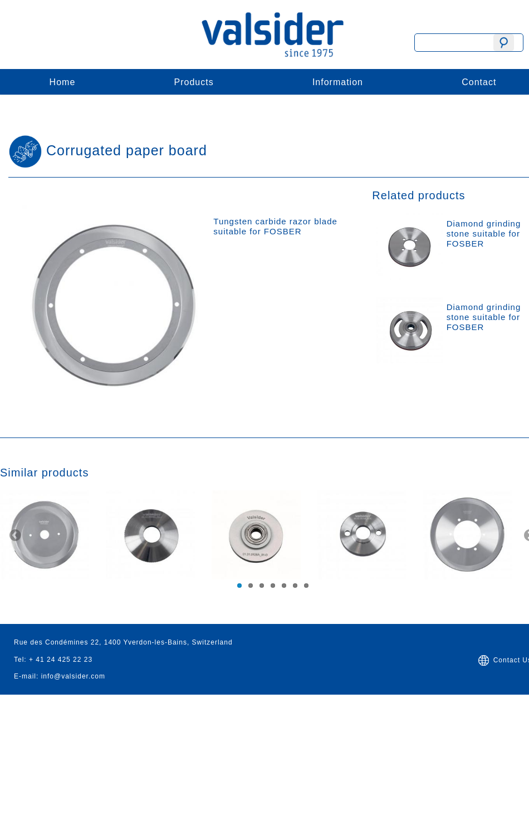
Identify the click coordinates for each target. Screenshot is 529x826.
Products (194, 82)
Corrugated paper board (126, 150)
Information (337, 82)
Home (63, 82)
